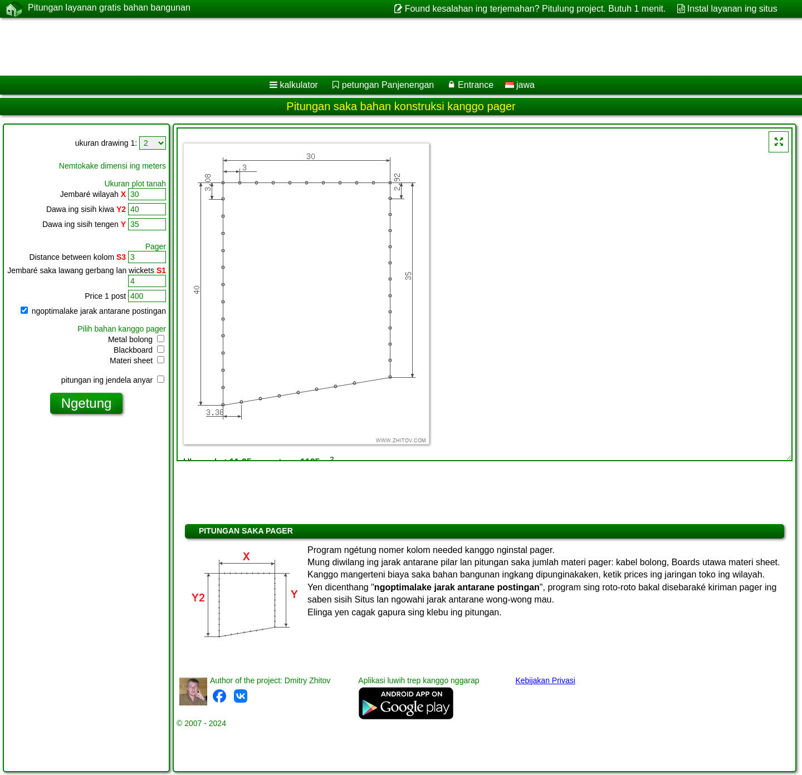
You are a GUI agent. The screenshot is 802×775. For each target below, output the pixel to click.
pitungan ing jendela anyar (112, 380)
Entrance (475, 85)
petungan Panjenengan (388, 85)
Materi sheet (137, 360)
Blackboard (139, 349)
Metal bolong (136, 339)
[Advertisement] (338, 47)
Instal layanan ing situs (732, 8)
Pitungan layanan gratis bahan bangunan (109, 8)
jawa (520, 85)
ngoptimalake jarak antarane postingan (93, 311)
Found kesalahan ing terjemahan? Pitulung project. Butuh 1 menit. (535, 8)
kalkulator (298, 85)
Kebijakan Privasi (545, 680)
